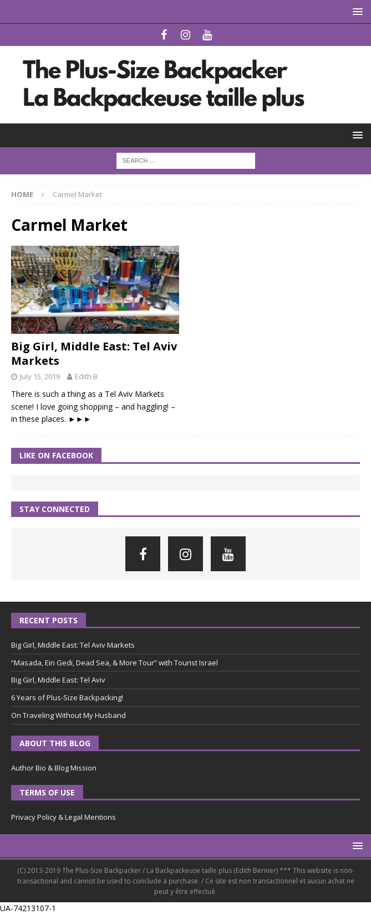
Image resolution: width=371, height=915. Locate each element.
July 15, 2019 (40, 376)
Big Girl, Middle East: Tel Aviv (58, 680)
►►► (80, 418)
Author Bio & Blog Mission (53, 768)
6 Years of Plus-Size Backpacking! (67, 697)
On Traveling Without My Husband (68, 715)
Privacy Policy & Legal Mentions (63, 817)
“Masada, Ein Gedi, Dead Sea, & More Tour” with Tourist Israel (114, 663)
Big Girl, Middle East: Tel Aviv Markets (94, 353)
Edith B (86, 376)
